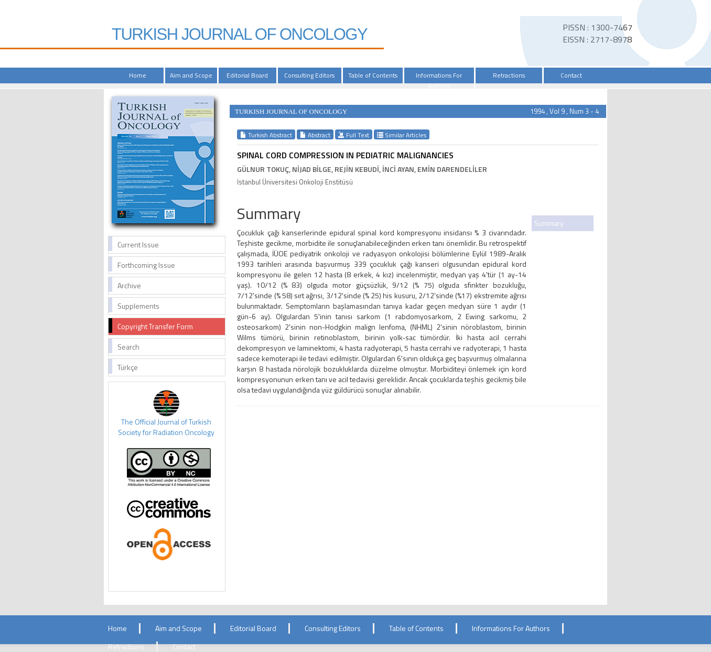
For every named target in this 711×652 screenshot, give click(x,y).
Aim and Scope (191, 75)
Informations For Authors (439, 80)
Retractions (509, 75)
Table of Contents (372, 75)
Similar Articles (401, 134)
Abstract (315, 134)
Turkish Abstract (266, 134)
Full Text (353, 134)
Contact (571, 75)
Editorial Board (247, 75)
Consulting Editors (309, 75)
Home (137, 75)
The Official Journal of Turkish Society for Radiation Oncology (166, 427)
